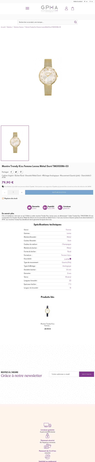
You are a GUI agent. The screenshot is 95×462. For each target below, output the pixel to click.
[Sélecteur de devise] (86, 1)
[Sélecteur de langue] (91, 1)
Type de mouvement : (31, 262)
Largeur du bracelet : (31, 288)
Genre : (26, 230)
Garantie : (27, 273)
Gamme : (27, 233)
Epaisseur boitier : (30, 284)
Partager (11, 172)
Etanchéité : (28, 259)
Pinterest (21, 172)
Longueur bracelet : (31, 280)
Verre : (26, 277)
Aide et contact (77, 1)
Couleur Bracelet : (30, 241)
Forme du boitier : (30, 251)
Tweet (16, 172)
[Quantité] (13, 192)
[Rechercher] (47, 22)
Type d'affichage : (30, 266)
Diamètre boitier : (30, 270)
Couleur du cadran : (31, 244)
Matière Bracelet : (30, 237)
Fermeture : (28, 255)
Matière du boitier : (31, 248)
